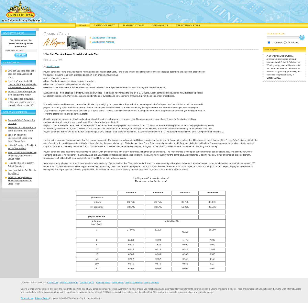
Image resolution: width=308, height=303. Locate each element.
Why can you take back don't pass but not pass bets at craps (21, 74)
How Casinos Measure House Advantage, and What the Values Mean (22, 155)
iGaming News (103, 282)
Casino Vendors (151, 282)
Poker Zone (117, 282)
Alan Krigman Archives (103, 42)
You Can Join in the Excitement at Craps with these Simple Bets (20, 138)
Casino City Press (133, 282)
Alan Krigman (52, 66)
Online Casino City (69, 282)
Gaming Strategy (104, 25)
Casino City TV (87, 282)
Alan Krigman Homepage (104, 38)
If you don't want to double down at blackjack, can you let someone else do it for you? (22, 84)
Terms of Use (27, 298)
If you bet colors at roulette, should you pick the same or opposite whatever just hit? (21, 102)
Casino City (52, 282)
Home (82, 25)
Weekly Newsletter (188, 25)
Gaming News (160, 25)
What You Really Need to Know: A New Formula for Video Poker (20, 180)
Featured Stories (133, 25)
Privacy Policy (42, 298)
